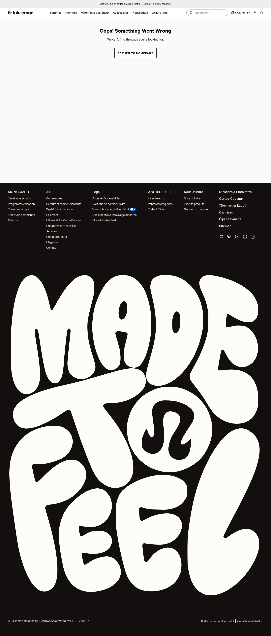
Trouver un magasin (196, 209)
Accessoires (121, 12)
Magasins (52, 242)
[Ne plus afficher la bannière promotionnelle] (261, 4)
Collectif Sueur (157, 209)
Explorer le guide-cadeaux (156, 3)
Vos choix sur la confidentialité (114, 209)
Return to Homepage (135, 53)
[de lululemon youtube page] (237, 237)
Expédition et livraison (59, 209)
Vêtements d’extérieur (95, 12)
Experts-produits (194, 204)
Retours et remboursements (63, 204)
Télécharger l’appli (232, 205)
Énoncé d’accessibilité (106, 198)
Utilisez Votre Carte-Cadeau (63, 220)
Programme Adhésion (21, 204)
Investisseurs (156, 198)
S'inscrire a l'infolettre (235, 192)
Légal (96, 192)
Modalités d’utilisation (105, 220)
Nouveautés (140, 12)
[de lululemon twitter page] (221, 237)
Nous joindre (193, 192)
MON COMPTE (19, 192)
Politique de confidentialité (108, 204)
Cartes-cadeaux (231, 198)
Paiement (52, 215)
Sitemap (225, 226)
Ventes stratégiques (160, 204)
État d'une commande (21, 215)
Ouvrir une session (19, 198)
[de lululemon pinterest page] (229, 237)
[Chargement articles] (261, 13)
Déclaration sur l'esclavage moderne (114, 215)
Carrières (226, 212)
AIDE (49, 192)
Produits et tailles (56, 236)
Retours (13, 220)
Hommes (71, 12)
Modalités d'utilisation (250, 621)
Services (51, 231)
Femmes (55, 12)
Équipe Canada (230, 219)
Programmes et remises (60, 225)
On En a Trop (159, 12)
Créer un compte (18, 209)
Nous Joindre (192, 198)
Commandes (54, 198)
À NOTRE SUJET (159, 192)
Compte (51, 247)
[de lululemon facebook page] (245, 237)
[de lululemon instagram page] (253, 237)
